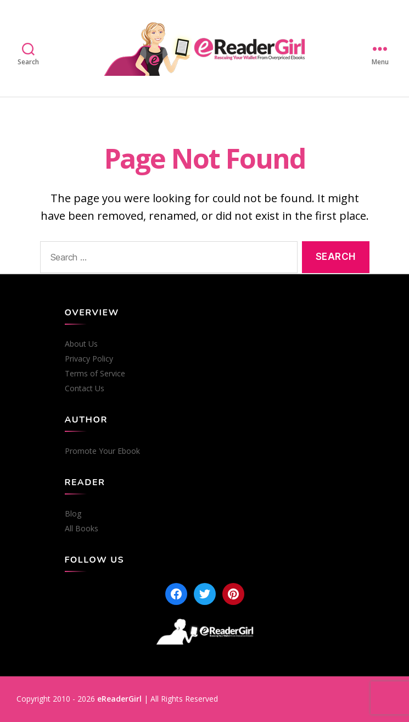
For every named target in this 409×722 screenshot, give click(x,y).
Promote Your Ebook (102, 451)
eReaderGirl (119, 698)
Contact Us (84, 388)
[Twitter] (205, 594)
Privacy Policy (89, 359)
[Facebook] (176, 594)
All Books (81, 528)
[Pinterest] (233, 594)
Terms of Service (95, 373)
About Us (81, 344)
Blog (73, 514)
